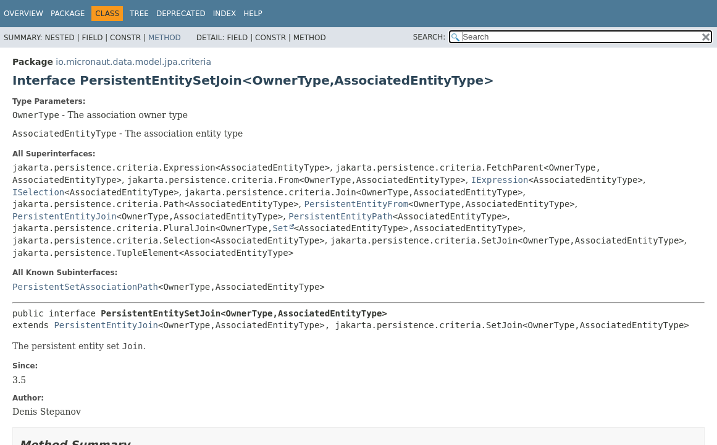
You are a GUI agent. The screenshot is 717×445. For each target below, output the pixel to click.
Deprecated (181, 13)
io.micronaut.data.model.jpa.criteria (133, 62)
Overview (23, 13)
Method (164, 37)
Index (225, 13)
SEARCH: (429, 37)
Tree (139, 13)
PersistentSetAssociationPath (85, 287)
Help (252, 13)
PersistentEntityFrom (356, 204)
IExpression (500, 180)
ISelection (38, 192)
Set (280, 228)
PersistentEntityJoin (64, 216)
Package (68, 13)
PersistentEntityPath (340, 216)
